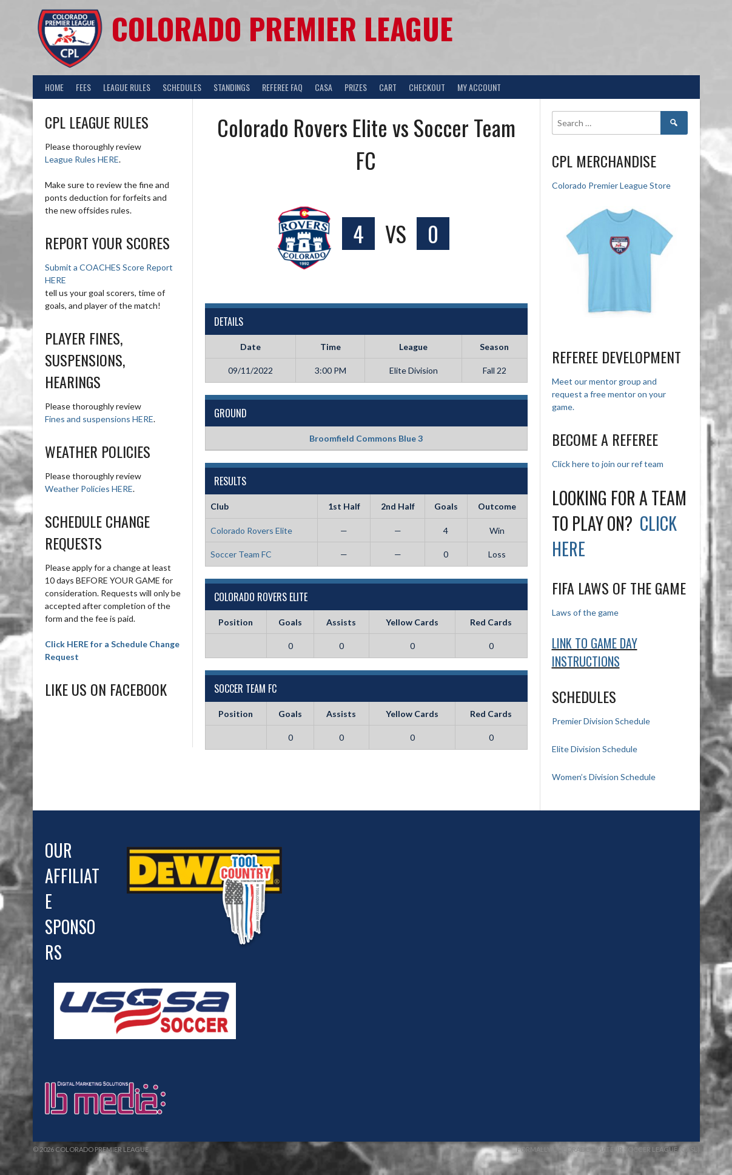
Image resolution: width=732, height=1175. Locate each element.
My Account (479, 87)
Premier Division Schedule (601, 721)
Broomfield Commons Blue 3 (366, 438)
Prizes (355, 87)
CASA (323, 87)
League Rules (126, 87)
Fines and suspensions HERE (99, 419)
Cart (388, 87)
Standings (231, 87)
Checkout (427, 87)
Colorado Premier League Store (611, 185)
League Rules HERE (82, 159)
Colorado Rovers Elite (251, 530)
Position (235, 622)
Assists (341, 622)
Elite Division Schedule (594, 749)
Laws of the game (585, 612)
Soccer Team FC (241, 554)
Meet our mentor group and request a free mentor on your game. (609, 394)
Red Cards (491, 622)
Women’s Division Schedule (604, 777)
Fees (83, 87)
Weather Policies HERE (89, 488)
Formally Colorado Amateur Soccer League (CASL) (608, 1149)
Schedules (182, 87)
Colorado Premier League (282, 28)
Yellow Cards (412, 622)
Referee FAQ (282, 87)
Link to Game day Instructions (594, 652)
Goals (290, 622)
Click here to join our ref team (607, 464)
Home (54, 87)
